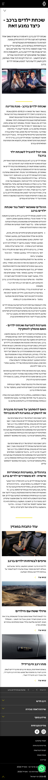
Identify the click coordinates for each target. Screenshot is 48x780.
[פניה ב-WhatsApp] (41, 768)
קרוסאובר (19, 426)
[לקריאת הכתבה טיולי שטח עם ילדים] (24, 593)
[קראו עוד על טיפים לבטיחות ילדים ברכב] (24, 543)
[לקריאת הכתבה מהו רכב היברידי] (24, 646)
